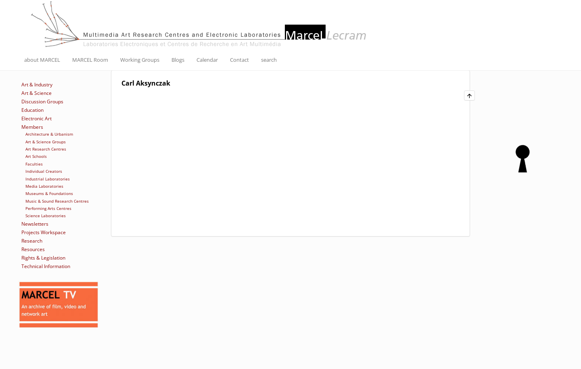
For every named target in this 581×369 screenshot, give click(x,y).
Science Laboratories (45, 215)
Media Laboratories (44, 186)
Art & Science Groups (45, 142)
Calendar (207, 59)
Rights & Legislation (43, 257)
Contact (239, 59)
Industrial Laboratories (47, 179)
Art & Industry (36, 84)
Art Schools (36, 156)
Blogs (177, 59)
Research (31, 240)
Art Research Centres (45, 149)
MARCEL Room (90, 59)
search (269, 59)
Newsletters (34, 223)
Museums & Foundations (49, 193)
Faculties (34, 164)
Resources (33, 249)
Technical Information (45, 266)
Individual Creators (43, 171)
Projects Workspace (43, 232)
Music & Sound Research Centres (57, 201)
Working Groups (139, 59)
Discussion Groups (42, 101)
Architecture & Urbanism (49, 134)
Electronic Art (36, 118)
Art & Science (36, 93)
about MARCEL (42, 59)
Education (32, 110)
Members (32, 127)
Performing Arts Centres (48, 208)
